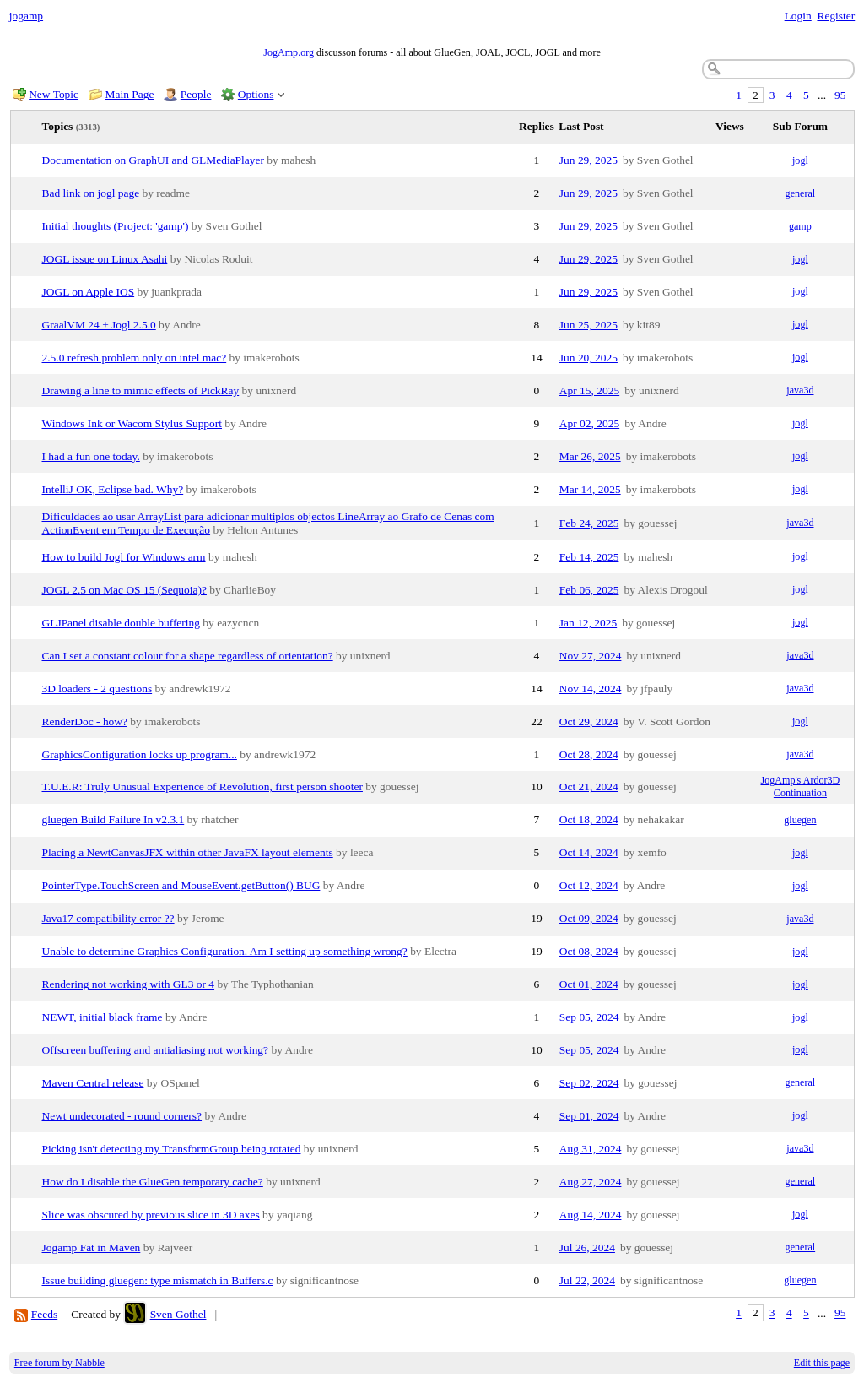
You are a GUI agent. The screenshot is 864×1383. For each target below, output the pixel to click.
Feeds (44, 1314)
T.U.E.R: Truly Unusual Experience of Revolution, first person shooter (202, 786)
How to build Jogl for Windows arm (124, 556)
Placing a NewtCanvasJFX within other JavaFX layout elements (187, 852)
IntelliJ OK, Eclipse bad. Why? (113, 489)
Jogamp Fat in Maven (91, 1247)
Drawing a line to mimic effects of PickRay (141, 390)
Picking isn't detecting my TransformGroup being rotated (171, 1148)
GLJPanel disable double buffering (121, 622)
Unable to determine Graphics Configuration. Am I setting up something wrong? (225, 951)
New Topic (53, 94)
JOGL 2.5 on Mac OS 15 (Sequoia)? (124, 589)
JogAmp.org (288, 52)
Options (256, 94)
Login (798, 15)
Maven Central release (93, 1083)
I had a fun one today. (91, 456)
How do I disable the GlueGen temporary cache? (152, 1181)
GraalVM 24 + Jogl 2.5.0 (99, 324)
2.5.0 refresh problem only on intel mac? (134, 357)
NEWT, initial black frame (102, 1017)
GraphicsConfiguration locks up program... (139, 754)
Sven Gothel (178, 1314)
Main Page (129, 94)
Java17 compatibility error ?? (108, 918)
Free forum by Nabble (59, 1363)
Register (836, 15)
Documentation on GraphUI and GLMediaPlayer (153, 160)
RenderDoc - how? (85, 721)
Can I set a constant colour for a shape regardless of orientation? (187, 655)
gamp (800, 226)
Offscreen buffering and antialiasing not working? (155, 1050)
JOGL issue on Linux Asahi (105, 258)
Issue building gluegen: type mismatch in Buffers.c (157, 1280)
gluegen (800, 820)
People (196, 94)
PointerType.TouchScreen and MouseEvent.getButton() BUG (181, 885)
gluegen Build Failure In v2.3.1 (113, 819)
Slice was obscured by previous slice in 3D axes (151, 1214)
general (801, 193)
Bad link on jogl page (91, 193)
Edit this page (822, 1363)
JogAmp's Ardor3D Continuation (800, 786)
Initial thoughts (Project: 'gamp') (115, 226)
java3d (799, 390)
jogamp (26, 15)
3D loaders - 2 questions (97, 688)
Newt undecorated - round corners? (122, 1115)
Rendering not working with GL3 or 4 (128, 984)
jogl (800, 160)
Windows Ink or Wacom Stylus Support (132, 423)
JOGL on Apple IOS (88, 291)
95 (839, 95)
